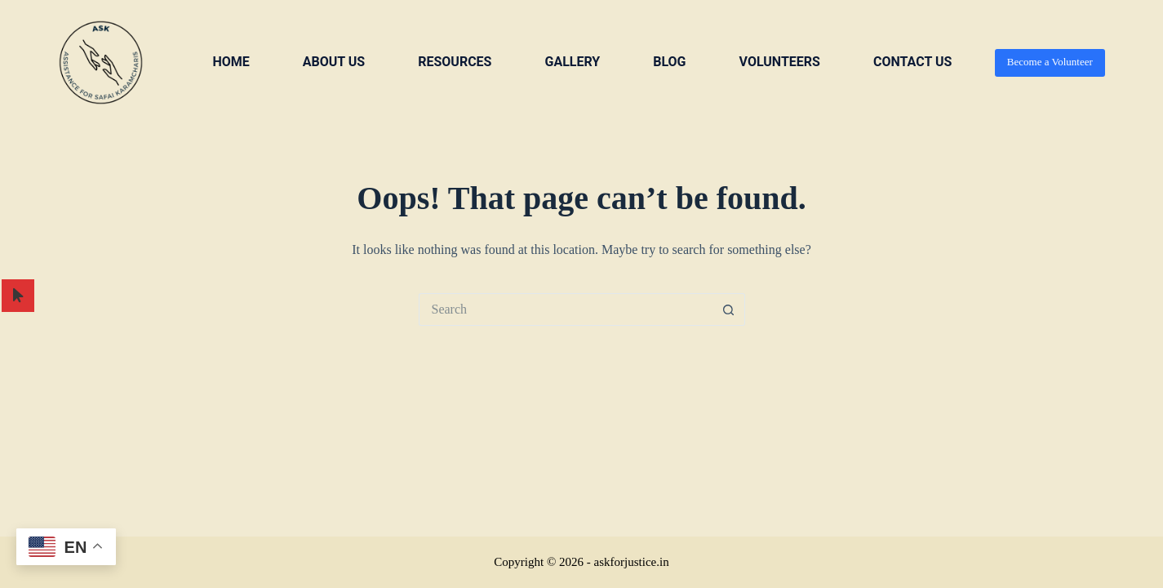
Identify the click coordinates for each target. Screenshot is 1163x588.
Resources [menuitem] (454, 61)
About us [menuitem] (334, 61)
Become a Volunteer (1050, 62)
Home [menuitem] (230, 61)
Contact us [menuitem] (912, 61)
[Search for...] (565, 309)
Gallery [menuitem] (572, 61)
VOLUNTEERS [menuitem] (779, 61)
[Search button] (728, 309)
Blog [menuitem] (669, 61)
